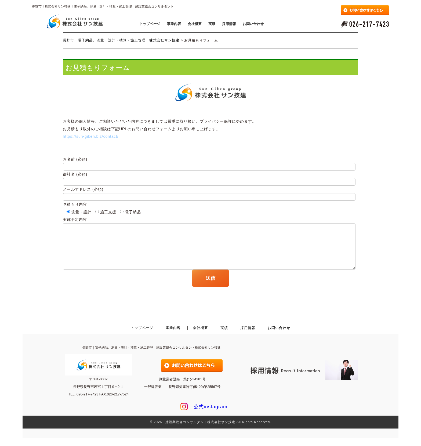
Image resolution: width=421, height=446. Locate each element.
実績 (211, 24)
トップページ (149, 24)
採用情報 (229, 24)
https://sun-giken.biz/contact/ (90, 136)
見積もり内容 (75, 204)
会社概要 (195, 24)
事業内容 (174, 24)
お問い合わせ (253, 24)
